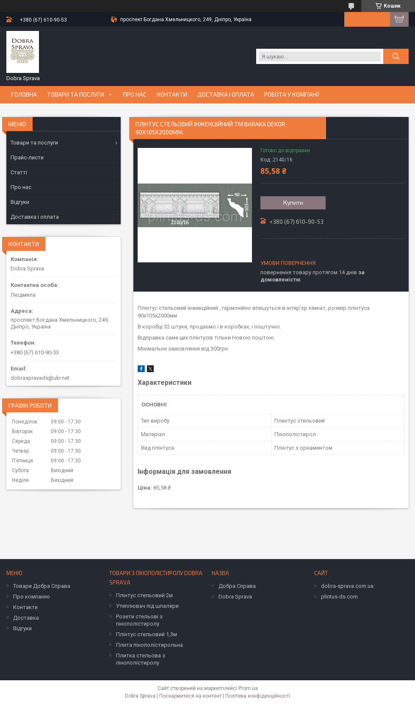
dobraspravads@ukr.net (40, 378)
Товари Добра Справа (41, 586)
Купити (293, 202)
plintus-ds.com (339, 596)
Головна (24, 94)
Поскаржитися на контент (190, 696)
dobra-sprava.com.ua (347, 586)
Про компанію (31, 596)
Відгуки (20, 202)
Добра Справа (237, 586)
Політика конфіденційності (257, 696)
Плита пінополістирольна (149, 645)
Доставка (26, 618)
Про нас (135, 94)
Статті (19, 172)
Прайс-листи (27, 157)
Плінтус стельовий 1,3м (146, 634)
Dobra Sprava (235, 596)
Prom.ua (248, 688)
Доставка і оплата (225, 94)
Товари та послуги (75, 94)
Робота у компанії (292, 94)
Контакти (172, 94)
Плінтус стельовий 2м (144, 595)
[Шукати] (396, 56)
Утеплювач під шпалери (147, 606)
